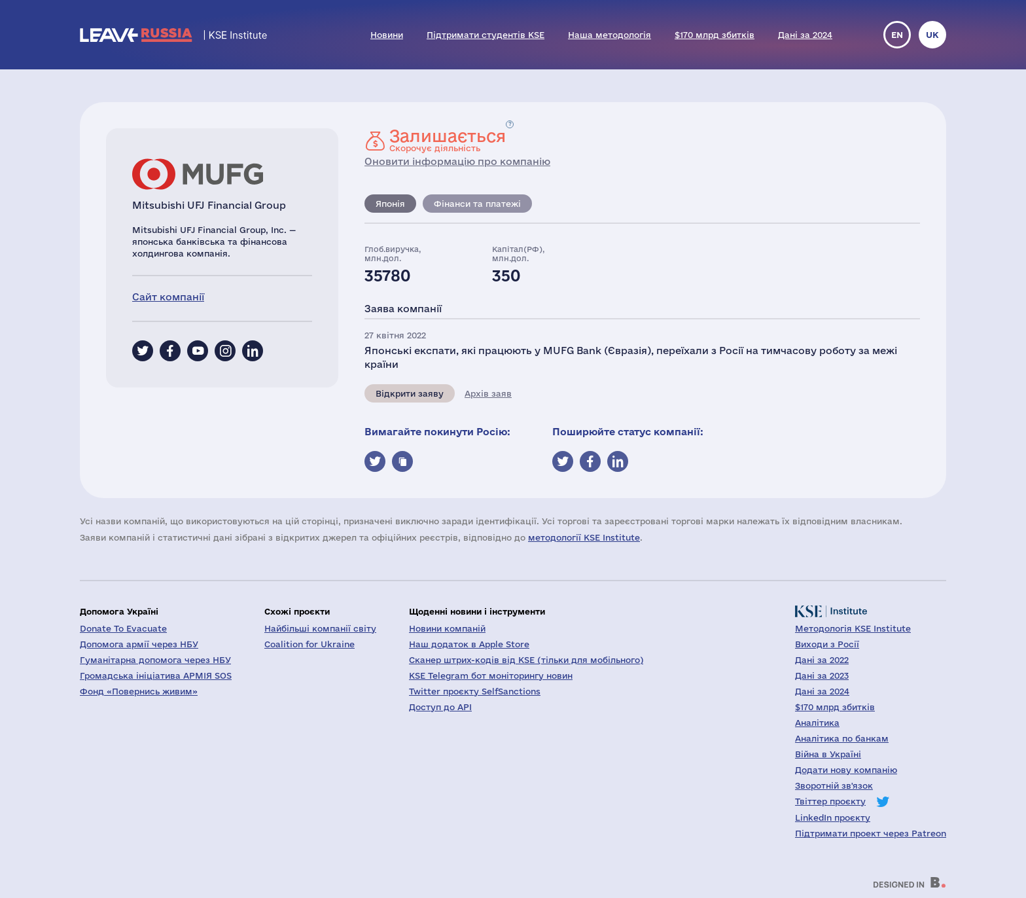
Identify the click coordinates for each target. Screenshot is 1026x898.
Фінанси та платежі (477, 203)
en (897, 34)
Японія (390, 203)
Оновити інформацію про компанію (457, 161)
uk (932, 34)
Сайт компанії (168, 296)
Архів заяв (488, 393)
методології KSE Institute (584, 537)
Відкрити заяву (410, 393)
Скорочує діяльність (447, 140)
